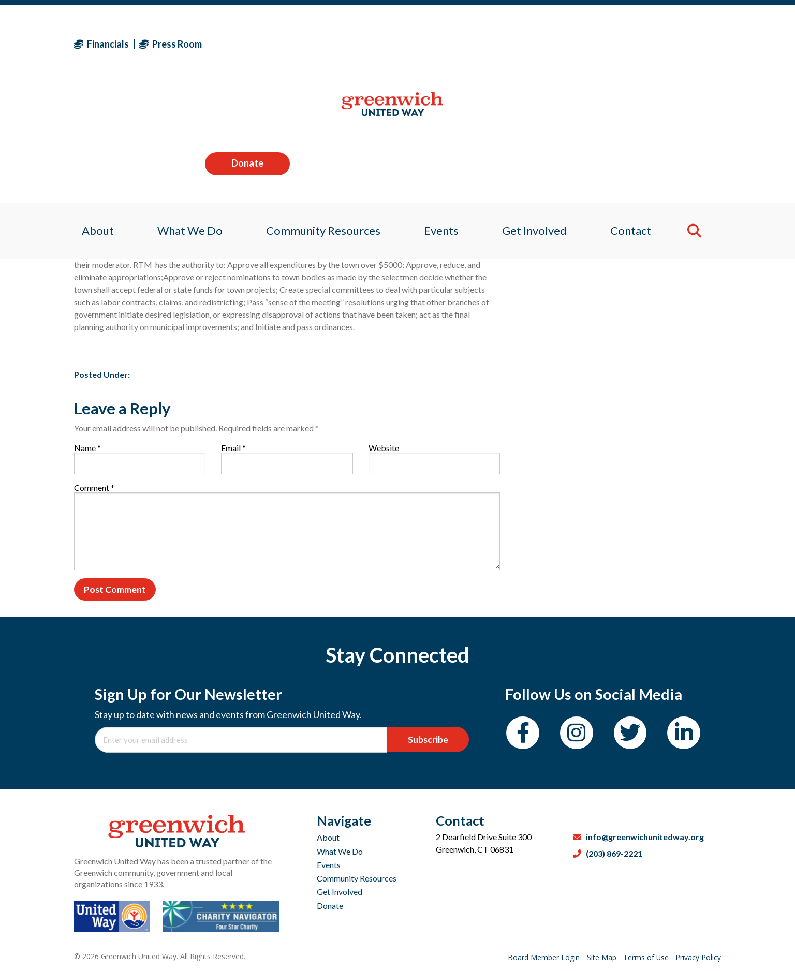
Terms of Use (646, 957)
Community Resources (356, 878)
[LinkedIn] (689, 735)
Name (87, 448)
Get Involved (339, 892)
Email (233, 448)
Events (329, 865)
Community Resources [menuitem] (321, 111)
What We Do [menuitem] (184, 111)
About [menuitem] (90, 111)
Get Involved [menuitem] (538, 111)
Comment (94, 487)
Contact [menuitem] (636, 111)
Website (384, 448)
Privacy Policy (698, 957)
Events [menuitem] (441, 111)
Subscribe (429, 740)
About (328, 837)
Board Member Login (543, 957)
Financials (101, 44)
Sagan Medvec (134, 207)
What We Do (340, 851)
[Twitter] (634, 735)
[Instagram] (579, 735)
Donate (678, 43)
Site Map (601, 957)
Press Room (170, 44)
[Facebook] (523, 735)
